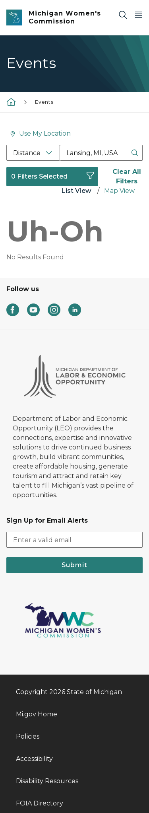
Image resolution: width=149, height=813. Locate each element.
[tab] (76, 191)
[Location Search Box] (101, 153)
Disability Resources (47, 728)
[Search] (123, 14)
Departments (37, 773)
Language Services (46, 795)
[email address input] (74, 487)
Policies (27, 684)
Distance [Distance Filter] (27, 153)
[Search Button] (134, 152)
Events (44, 102)
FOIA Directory (39, 751)
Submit (74, 512)
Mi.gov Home (36, 661)
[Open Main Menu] (138, 14)
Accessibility (34, 706)
